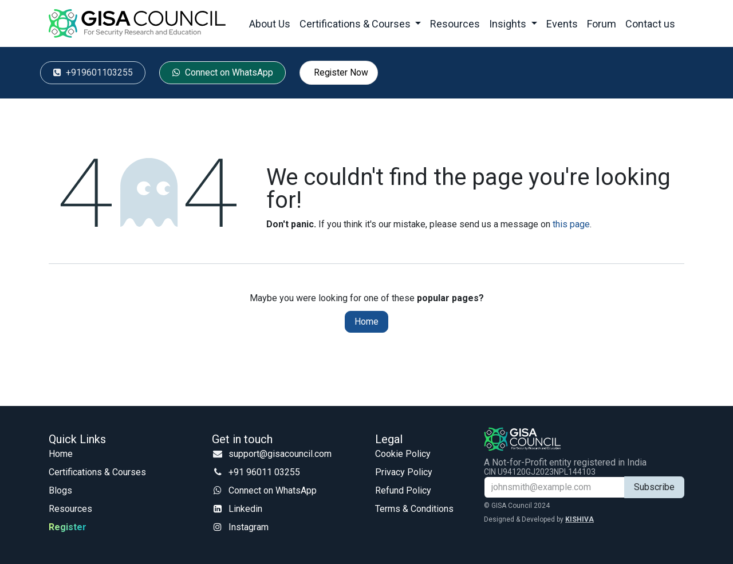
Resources (70, 508)
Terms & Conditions (414, 508)
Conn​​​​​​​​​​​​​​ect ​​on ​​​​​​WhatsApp (222, 72)
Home (366, 321)
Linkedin (245, 508)
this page (571, 224)
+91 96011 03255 (264, 472)
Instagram (248, 527)
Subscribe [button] (654, 487)
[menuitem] (270, 23)
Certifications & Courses (97, 472)
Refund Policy (403, 490)
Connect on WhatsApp (272, 490)
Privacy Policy (403, 472)
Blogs (60, 490)
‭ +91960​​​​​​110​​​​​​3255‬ (93, 72)
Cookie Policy (403, 453)
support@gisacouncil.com (280, 453)
